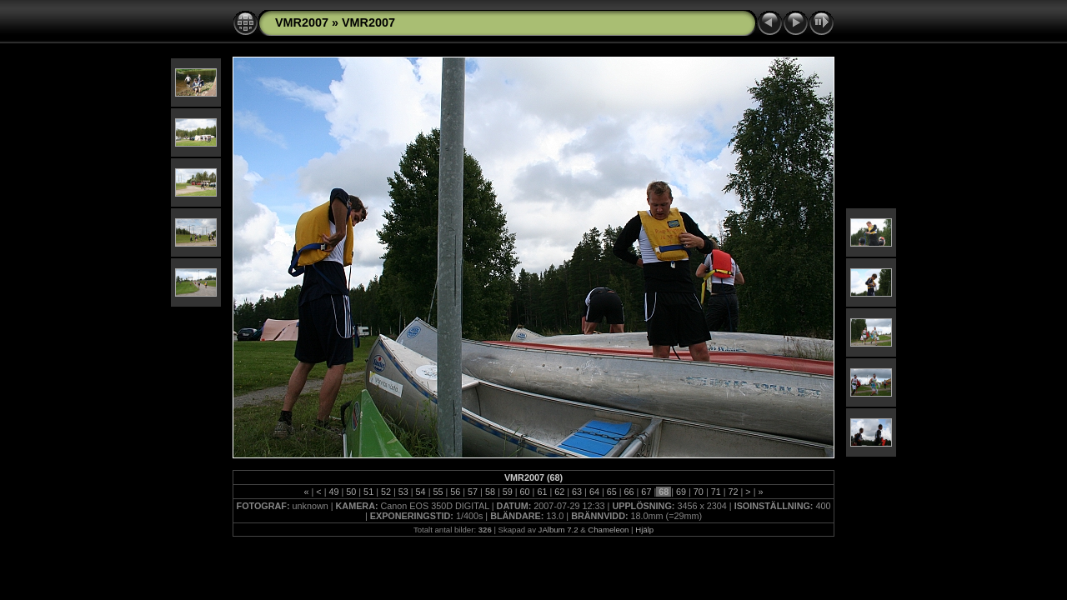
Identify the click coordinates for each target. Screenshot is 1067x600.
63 (576, 492)
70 (698, 492)
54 (420, 492)
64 (594, 492)
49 (333, 492)
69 (681, 492)
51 (368, 492)
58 (490, 492)
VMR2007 (301, 22)
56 (455, 492)
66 (629, 492)
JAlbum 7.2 (559, 529)
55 (437, 492)
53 (403, 492)
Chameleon (608, 529)
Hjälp (644, 529)
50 (350, 492)
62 (559, 492)
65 (611, 492)
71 (716, 492)
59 (507, 492)
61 (541, 492)
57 (472, 492)
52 (385, 492)
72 (733, 492)
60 (525, 492)
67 (646, 492)
